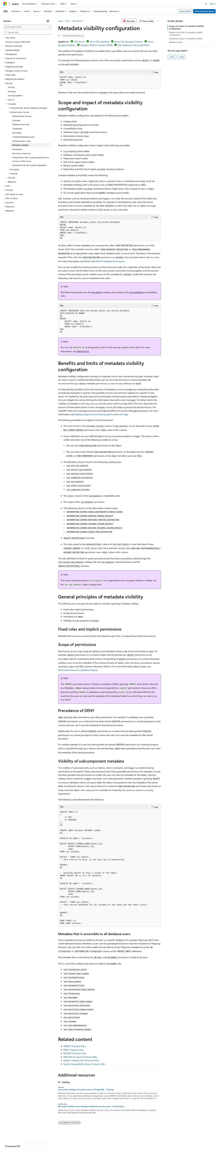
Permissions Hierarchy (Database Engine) (78, 670)
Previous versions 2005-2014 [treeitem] (18, 41)
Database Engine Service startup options (93, 414)
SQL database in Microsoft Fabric (134, 45)
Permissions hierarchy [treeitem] (21, 153)
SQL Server (77, 21)
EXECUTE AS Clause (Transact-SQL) (80, 1056)
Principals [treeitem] (16, 120)
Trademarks (116, 1143)
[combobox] (27, 27)
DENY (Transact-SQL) (73, 1049)
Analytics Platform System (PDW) (96, 45)
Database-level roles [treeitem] (20, 124)
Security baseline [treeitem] (15, 95)
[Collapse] (47, 20)
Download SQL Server (204, 11)
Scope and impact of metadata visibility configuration (186, 27)
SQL (67, 21)
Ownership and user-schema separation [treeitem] (29, 165)
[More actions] (158, 21)
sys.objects (97, 292)
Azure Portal (185, 11)
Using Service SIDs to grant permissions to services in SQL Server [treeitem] (30, 159)
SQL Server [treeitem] (10, 37)
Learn (60, 21)
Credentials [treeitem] (17, 128)
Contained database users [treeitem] (23, 136)
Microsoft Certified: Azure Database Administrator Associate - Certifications (91, 1106)
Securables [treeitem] (17, 132)
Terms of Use (102, 1143)
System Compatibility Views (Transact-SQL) (84, 1063)
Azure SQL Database (100, 41)
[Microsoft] (5, 4)
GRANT (87, 261)
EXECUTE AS (83, 351)
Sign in (213, 3)
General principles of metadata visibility (185, 38)
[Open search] (206, 3)
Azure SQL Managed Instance (128, 41)
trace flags (123, 414)
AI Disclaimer (9, 1143)
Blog (38, 1143)
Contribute (50, 1143)
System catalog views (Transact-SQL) (81, 1060)
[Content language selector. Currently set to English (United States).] (16, 1137)
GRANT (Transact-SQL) (74, 1046)
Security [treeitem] (11, 87)
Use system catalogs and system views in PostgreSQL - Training (86, 1089)
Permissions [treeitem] (17, 149)
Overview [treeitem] (12, 91)
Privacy (61, 1143)
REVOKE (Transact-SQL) (74, 1053)
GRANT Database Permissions (110, 261)
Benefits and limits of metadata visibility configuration (186, 33)
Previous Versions (25, 1143)
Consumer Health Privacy (80, 1143)
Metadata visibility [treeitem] (20, 145)
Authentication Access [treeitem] (21, 116)
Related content (176, 42)
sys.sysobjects (136, 292)
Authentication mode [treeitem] (21, 141)
